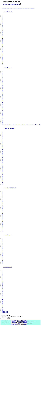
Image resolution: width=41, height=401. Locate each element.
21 (2, 44)
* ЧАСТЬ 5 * (7, 283)
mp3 (17, 384)
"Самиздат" (13, 385)
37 (2, 66)
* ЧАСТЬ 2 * (7, 80)
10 (2, 29)
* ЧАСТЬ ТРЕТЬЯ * (9, 154)
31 (2, 58)
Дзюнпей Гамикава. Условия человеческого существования (18, 8)
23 (2, 47)
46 (2, 147)
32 (2, 60)
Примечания (5, 375)
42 (2, 73)
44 (2, 76)
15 (2, 36)
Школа (31, 387)
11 (2, 30)
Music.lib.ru (14, 384)
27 (2, 53)
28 (2, 54)
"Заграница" (13, 386)
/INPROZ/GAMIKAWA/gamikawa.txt (11, 4)
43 (2, 75)
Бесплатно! (24, 384)
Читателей (25, 385)
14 (2, 35)
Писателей (20, 385)
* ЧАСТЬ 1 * (7, 12)
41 (2, 72)
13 (2, 33)
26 (2, 51)
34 (2, 62)
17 (2, 39)
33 (2, 61)
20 (2, 43)
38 (2, 68)
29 (2, 55)
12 (2, 32)
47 (2, 148)
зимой (25, 388)
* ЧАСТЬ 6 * (7, 321)
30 (2, 57)
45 (2, 145)
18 (2, 40)
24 (2, 48)
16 (2, 37)
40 (2, 71)
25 (2, 50)
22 (2, 46)
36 (2, 65)
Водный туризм (14, 388)
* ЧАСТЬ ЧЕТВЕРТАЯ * (10, 226)
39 (2, 69)
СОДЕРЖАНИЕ (5, 377)
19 (2, 41)
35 (2, 64)
